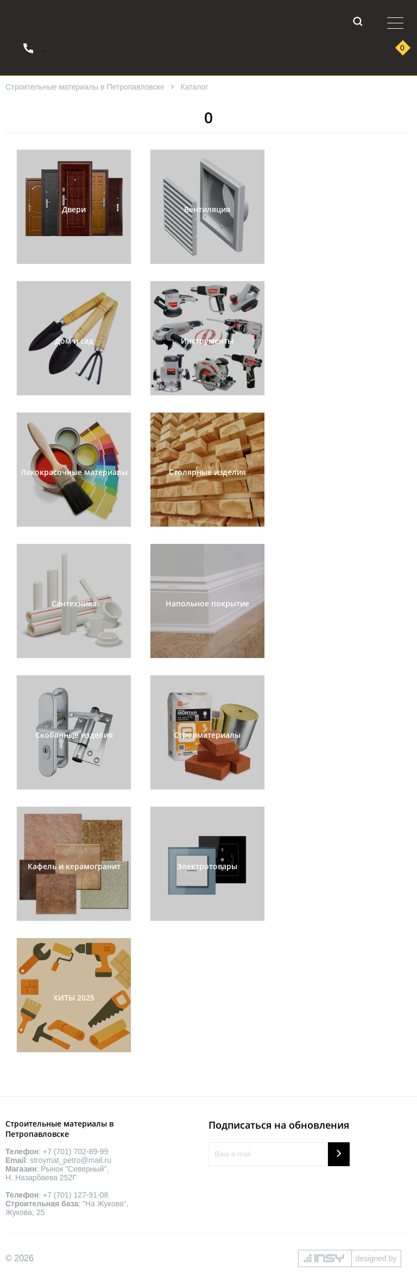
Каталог (194, 87)
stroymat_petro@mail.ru (70, 1160)
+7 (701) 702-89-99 (75, 1151)
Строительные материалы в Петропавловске (85, 87)
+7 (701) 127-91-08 (75, 1195)
